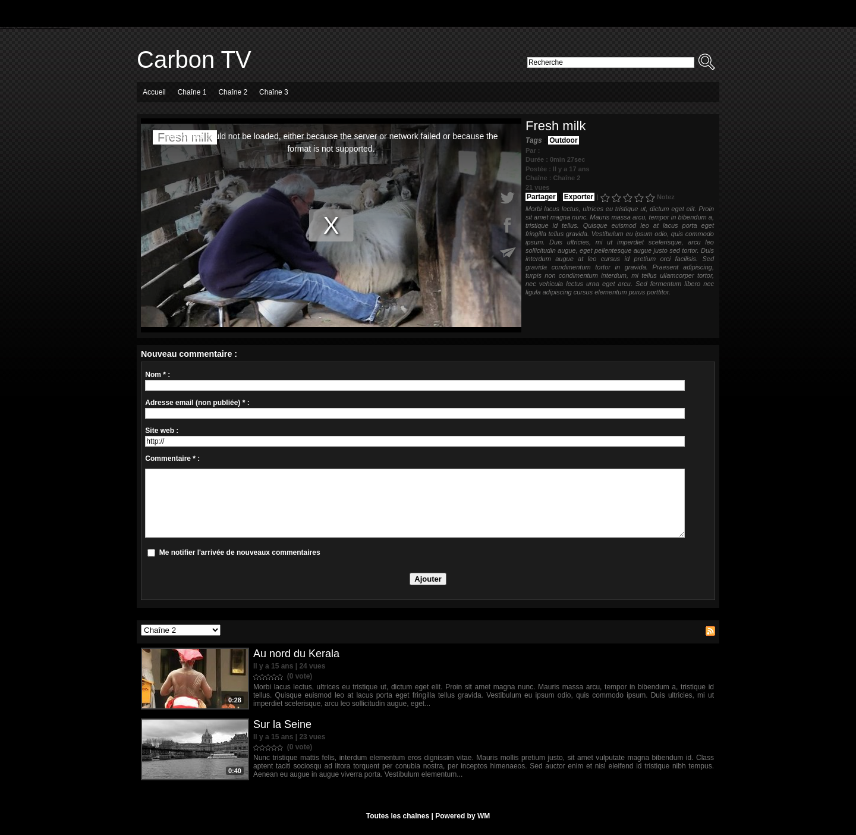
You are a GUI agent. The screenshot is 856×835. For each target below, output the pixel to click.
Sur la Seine (282, 724)
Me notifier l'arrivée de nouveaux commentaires (239, 552)
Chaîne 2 (232, 92)
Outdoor (563, 140)
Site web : (161, 430)
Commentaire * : (172, 458)
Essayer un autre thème (35, 25)
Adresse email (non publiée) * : (197, 402)
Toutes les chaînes (397, 816)
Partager (541, 197)
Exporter (578, 197)
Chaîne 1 (192, 92)
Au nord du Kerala (296, 654)
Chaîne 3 (273, 92)
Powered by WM (462, 816)
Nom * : (157, 375)
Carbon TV (194, 59)
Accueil (154, 92)
